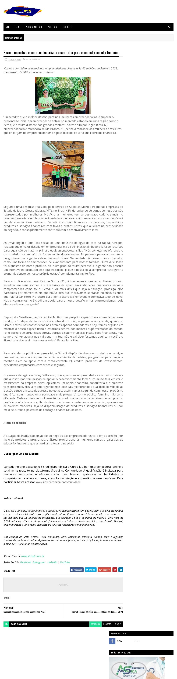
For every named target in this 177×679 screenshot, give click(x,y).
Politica (52, 27)
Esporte (67, 27)
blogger (101, 648)
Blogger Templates (11, 674)
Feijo (17, 27)
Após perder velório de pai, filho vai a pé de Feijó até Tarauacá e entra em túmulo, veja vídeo (155, 356)
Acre (28, 65)
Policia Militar (34, 27)
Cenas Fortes (130, 424)
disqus (111, 648)
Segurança (129, 501)
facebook (89, 648)
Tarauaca (129, 513)
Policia (128, 478)
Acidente (128, 395)
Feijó (127, 448)
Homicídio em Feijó (146, 315)
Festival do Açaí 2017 (133, 454)
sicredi (128, 507)
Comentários (160, 378)
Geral (127, 460)
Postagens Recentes (135, 378)
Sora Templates (38, 674)
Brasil (127, 419)
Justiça (128, 466)
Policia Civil (130, 484)
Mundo (128, 472)
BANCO (36, 65)
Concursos (129, 430)
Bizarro (128, 413)
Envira (127, 436)
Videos (128, 519)
